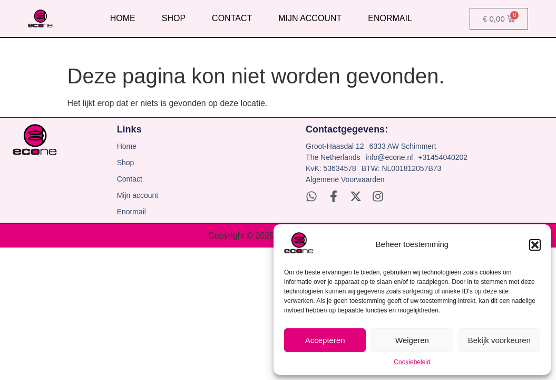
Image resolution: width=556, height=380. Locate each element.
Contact (232, 18)
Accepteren (325, 340)
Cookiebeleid (412, 362)
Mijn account (310, 18)
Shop (174, 18)
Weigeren (412, 340)
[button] (535, 245)
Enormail (390, 18)
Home (122, 18)
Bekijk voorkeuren (499, 340)
